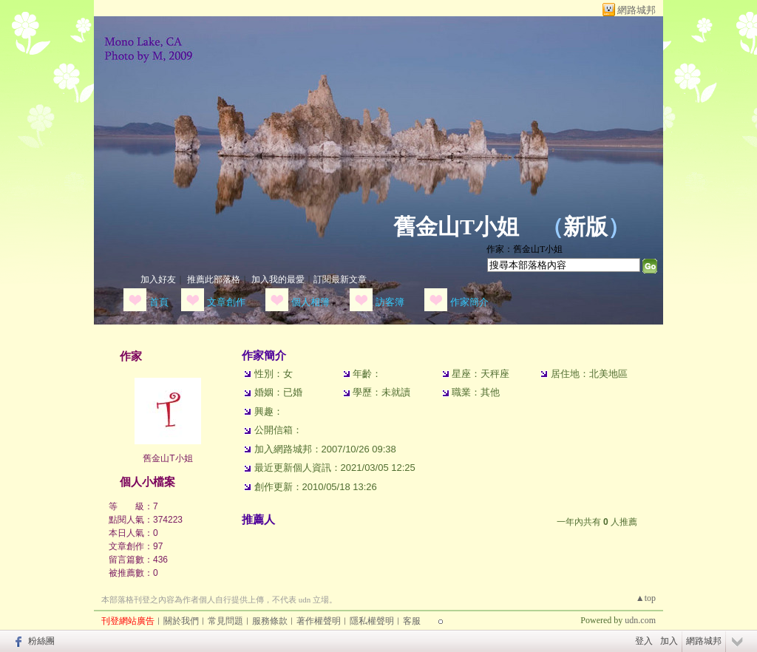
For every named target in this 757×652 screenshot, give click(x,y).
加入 (669, 641)
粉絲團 (41, 641)
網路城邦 (636, 10)
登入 (644, 641)
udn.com (640, 620)
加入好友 (158, 279)
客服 (412, 621)
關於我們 (181, 621)
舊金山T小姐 (456, 226)
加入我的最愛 (278, 279)
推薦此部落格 (213, 279)
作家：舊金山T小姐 (524, 249)
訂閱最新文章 (340, 279)
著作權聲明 (318, 621)
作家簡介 (469, 302)
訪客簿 (390, 302)
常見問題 (225, 621)
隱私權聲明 (372, 621)
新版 (585, 226)
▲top (646, 598)
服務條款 (270, 621)
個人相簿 (310, 302)
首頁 (159, 302)
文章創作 (226, 302)
